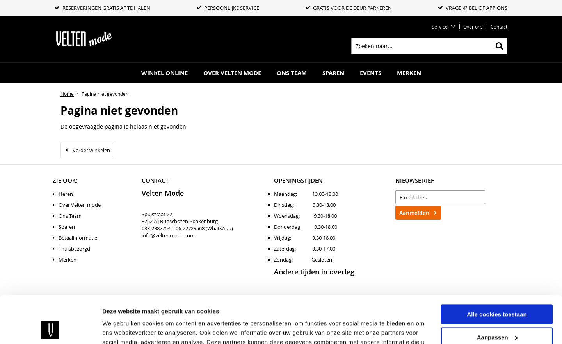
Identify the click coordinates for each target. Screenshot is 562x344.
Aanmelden (414, 213)
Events (370, 73)
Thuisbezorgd (74, 248)
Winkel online (164, 73)
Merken (409, 73)
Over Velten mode (232, 73)
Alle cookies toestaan (496, 270)
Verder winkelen (91, 150)
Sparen (333, 73)
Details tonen (120, 328)
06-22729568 (190, 228)
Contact (499, 26)
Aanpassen (497, 292)
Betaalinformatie (78, 237)
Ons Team (292, 73)
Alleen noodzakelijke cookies (496, 315)
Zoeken (499, 46)
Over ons (473, 26)
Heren (66, 193)
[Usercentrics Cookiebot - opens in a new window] (50, 329)
